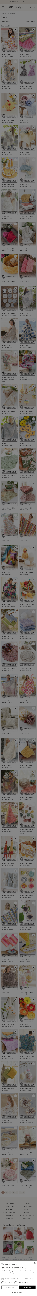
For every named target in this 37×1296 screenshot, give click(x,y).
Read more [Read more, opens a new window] (8, 1275)
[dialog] (18, 1278)
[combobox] (35, 1263)
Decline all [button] (10, 1287)
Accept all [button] (27, 1287)
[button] (18, 1292)
